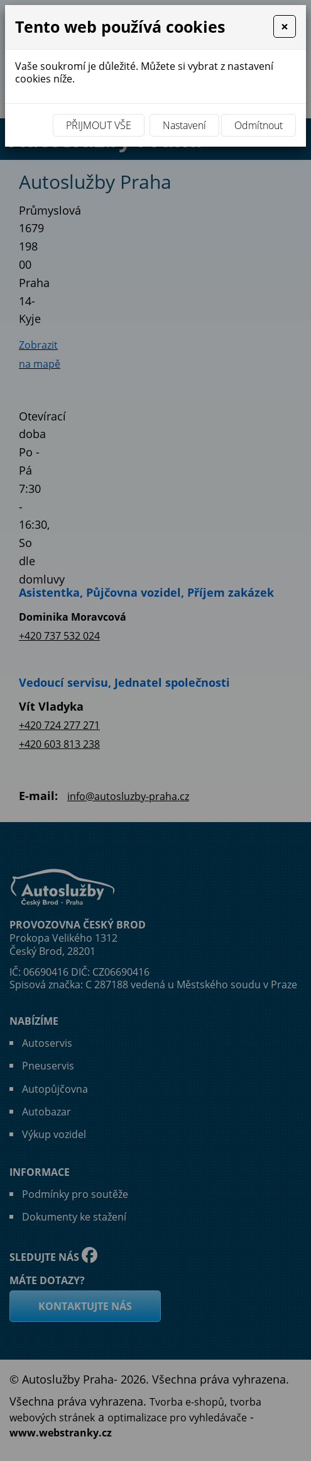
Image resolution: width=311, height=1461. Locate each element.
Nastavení (184, 125)
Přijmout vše (98, 125)
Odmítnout (258, 125)
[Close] (284, 26)
